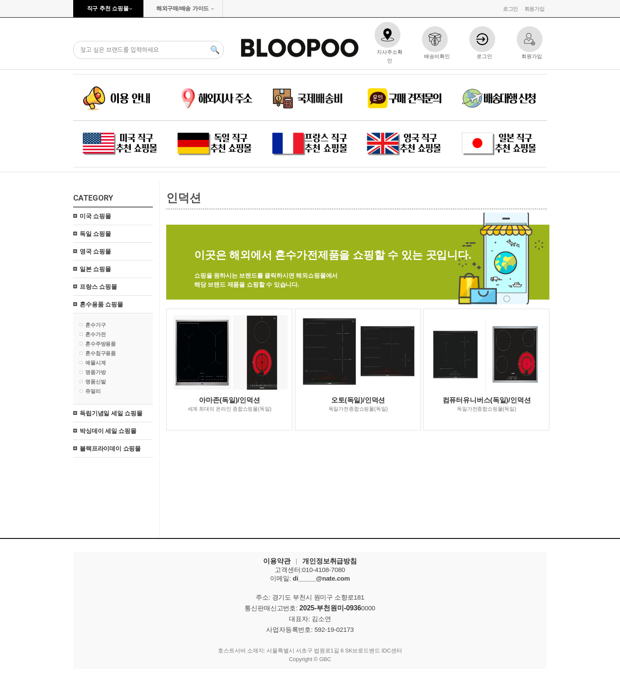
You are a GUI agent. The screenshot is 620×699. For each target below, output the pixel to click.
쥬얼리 (93, 391)
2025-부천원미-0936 (330, 608)
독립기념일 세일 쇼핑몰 (111, 413)
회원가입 (534, 9)
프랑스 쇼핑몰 (98, 286)
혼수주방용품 (100, 344)
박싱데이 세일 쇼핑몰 (108, 430)
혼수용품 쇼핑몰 (101, 304)
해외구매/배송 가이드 (182, 8)
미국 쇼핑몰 (95, 216)
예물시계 (95, 363)
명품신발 (95, 382)
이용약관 (276, 561)
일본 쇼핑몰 (95, 269)
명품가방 (95, 372)
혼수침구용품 (100, 353)
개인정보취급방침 (329, 561)
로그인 (510, 9)
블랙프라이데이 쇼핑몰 (110, 448)
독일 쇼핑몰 (95, 233)
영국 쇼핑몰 (95, 251)
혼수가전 (95, 334)
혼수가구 (95, 325)
